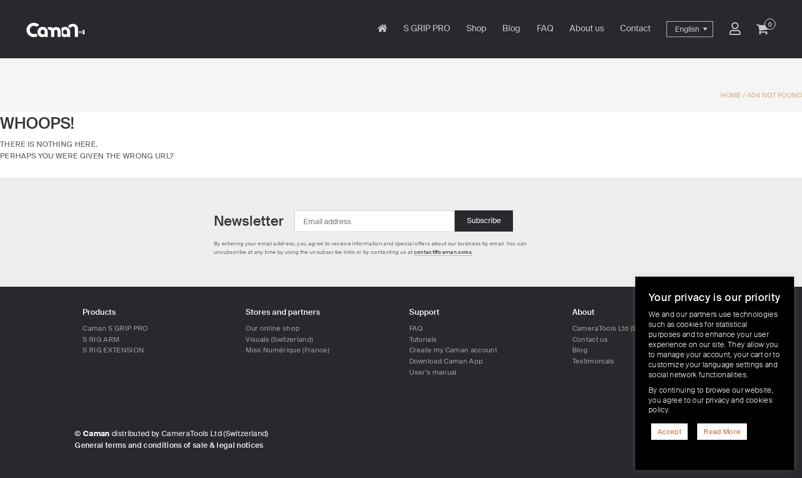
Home (730, 95)
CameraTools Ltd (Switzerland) (622, 328)
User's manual (433, 372)
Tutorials (423, 339)
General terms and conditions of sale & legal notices (169, 445)
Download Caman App (446, 361)
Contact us (590, 339)
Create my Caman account (453, 350)
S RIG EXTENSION (113, 350)
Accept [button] (669, 431)
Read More (722, 431)
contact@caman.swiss (443, 252)
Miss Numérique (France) (287, 350)
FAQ (416, 328)
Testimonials (593, 361)
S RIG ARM (101, 339)
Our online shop (273, 328)
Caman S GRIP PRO (115, 328)
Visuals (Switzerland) (279, 339)
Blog (580, 350)
